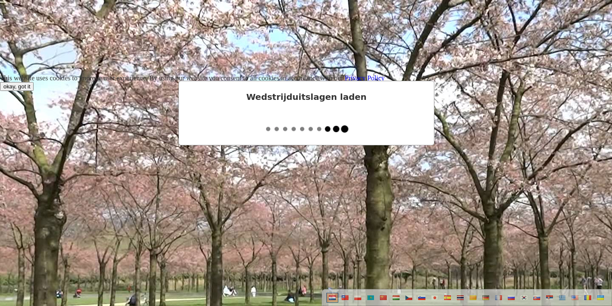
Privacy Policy (365, 78)
